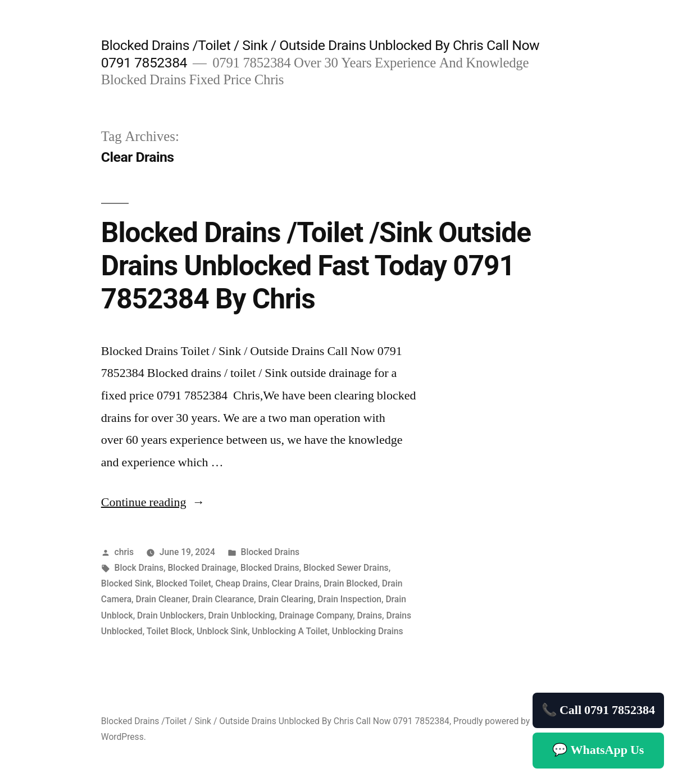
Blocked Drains (270, 552)
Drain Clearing (285, 599)
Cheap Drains (241, 583)
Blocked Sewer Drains (346, 567)
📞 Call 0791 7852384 (598, 710)
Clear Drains (296, 583)
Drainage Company (316, 615)
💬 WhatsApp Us (598, 750)
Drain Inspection (349, 599)
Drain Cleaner (161, 599)
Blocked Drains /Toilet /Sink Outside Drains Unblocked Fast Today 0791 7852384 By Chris (316, 266)
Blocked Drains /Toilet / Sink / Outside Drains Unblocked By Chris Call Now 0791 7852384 (275, 721)
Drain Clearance (223, 599)
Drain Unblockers (170, 615)
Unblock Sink (222, 631)
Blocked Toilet (183, 583)
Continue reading (153, 502)
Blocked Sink (126, 583)
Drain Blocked (351, 583)
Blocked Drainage (202, 567)
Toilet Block (170, 631)
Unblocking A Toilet (290, 631)
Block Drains (139, 567)
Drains (369, 615)
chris (124, 552)
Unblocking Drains (367, 631)
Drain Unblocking (241, 615)
